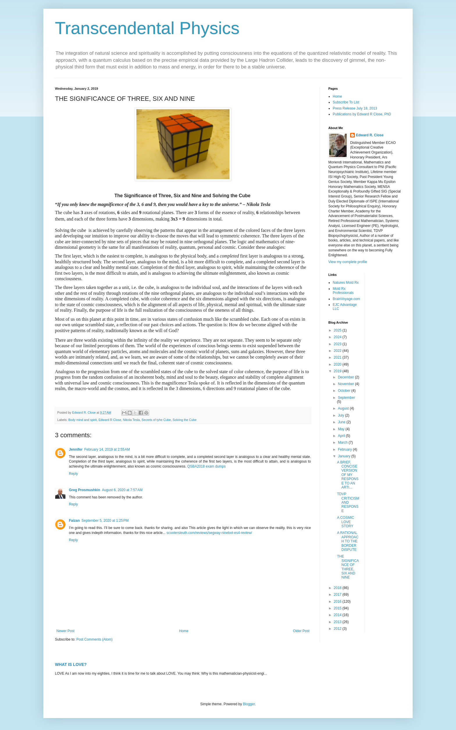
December (346, 377)
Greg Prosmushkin (84, 490)
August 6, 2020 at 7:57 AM (122, 490)
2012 (338, 629)
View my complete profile (347, 262)
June (342, 422)
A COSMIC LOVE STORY (345, 522)
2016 (338, 601)
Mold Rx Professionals (343, 291)
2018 (338, 588)
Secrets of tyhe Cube (156, 420)
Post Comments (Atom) (94, 639)
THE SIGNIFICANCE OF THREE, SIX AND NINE (348, 566)
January (344, 456)
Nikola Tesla (131, 420)
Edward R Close (110, 420)
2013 (338, 622)
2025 (338, 330)
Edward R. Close (370, 135)
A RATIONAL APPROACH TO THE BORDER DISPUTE (348, 541)
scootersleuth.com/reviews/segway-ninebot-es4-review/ (209, 533)
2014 (338, 615)
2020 (338, 364)
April (342, 436)
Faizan (74, 521)
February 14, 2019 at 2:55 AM (107, 449)
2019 (338, 371)
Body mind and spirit (82, 420)
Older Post (301, 631)
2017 (338, 595)
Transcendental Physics (147, 28)
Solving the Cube (185, 420)
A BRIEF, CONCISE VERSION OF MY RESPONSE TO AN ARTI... (348, 474)
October (344, 391)
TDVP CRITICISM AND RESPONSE (348, 502)
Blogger (249, 704)
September (346, 398)
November (346, 384)
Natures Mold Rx (346, 283)
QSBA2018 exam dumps (206, 466)
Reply (73, 474)
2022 (338, 351)
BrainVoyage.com (346, 299)
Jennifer (76, 449)
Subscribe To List (346, 102)
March (343, 442)
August (344, 408)
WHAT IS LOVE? (71, 664)
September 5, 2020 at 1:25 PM (105, 521)
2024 (338, 337)
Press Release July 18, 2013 (355, 108)
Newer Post (65, 631)
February (345, 449)
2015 (338, 608)
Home (183, 631)
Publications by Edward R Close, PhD (362, 114)
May (341, 429)
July (341, 415)
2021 (338, 357)
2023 (338, 344)
